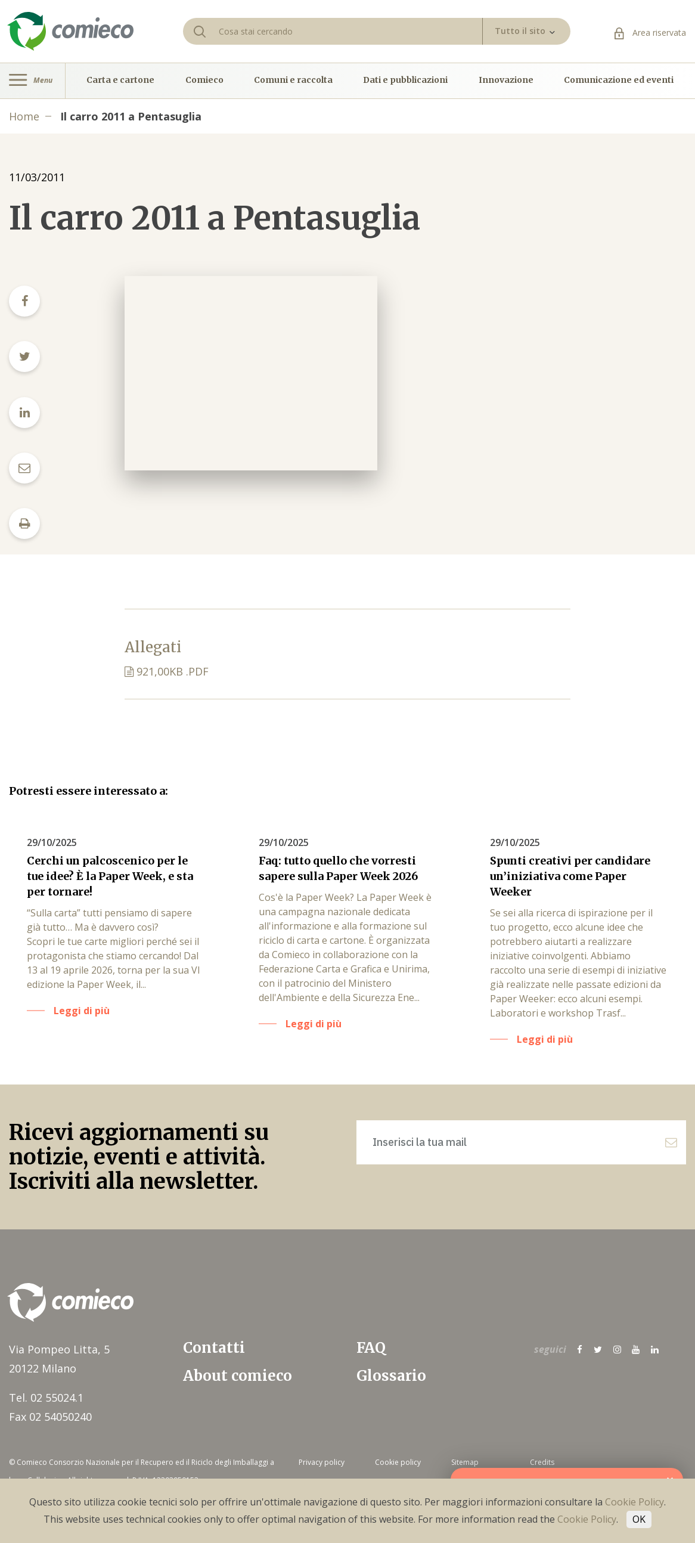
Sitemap (465, 1462)
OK (639, 1519)
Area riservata (650, 32)
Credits (542, 1462)
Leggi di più (82, 1010)
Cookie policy (398, 1462)
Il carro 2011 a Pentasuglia (130, 116)
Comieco (204, 80)
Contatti (214, 1347)
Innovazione (506, 80)
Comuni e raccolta (293, 80)
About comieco (237, 1376)
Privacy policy (322, 1462)
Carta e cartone (120, 80)
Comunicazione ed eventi (619, 80)
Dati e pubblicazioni (405, 80)
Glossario (391, 1376)
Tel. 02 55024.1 (46, 1397)
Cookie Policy (634, 1501)
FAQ (371, 1347)
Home (24, 116)
